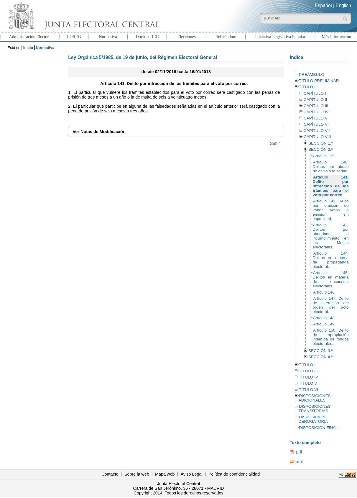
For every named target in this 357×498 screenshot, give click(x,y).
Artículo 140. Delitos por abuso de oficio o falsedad (331, 166)
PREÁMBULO (311, 74)
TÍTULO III (308, 371)
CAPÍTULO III (316, 106)
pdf (299, 452)
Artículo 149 (324, 324)
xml (299, 461)
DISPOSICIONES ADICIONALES (315, 398)
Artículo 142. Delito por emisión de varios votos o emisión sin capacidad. (331, 210)
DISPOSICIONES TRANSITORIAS (315, 408)
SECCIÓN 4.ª (320, 357)
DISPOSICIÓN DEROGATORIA (313, 419)
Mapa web (165, 474)
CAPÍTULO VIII (317, 137)
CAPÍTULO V (316, 118)
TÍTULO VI (308, 389)
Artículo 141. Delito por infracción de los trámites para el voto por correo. (331, 186)
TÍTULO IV (308, 377)
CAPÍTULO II (315, 99)
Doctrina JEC (147, 36)
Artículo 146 (324, 292)
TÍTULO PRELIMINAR (319, 80)
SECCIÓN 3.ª (320, 350)
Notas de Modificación (99, 131)
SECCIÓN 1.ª (320, 143)
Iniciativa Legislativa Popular (280, 36)
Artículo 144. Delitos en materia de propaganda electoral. (331, 260)
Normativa (108, 36)
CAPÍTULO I (315, 93)
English (343, 5)
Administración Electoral (30, 36)
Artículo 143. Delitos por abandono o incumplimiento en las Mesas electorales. (331, 236)
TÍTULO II (308, 365)
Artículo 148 (324, 318)
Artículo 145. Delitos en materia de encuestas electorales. (331, 279)
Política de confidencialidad (234, 474)
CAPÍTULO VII (317, 130)
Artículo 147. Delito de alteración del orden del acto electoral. (331, 305)
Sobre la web (136, 474)
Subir (275, 143)
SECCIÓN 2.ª (320, 149)
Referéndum (225, 36)
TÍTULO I (307, 87)
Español (323, 5)
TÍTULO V (308, 383)
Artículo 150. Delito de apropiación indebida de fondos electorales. (331, 337)
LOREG (74, 36)
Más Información (336, 36)
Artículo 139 (324, 156)
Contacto (110, 474)
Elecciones (186, 36)
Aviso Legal (192, 474)
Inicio (28, 47)
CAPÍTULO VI (316, 124)
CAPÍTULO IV (316, 112)
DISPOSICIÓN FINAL (318, 427)
